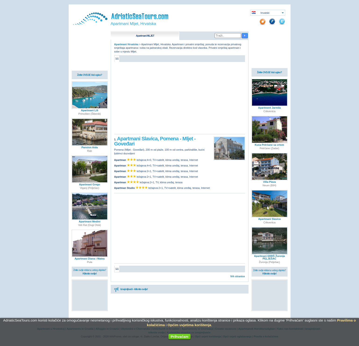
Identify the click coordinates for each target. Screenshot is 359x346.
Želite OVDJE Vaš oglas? (89, 75)
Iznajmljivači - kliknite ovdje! (131, 289)
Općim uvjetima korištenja (189, 325)
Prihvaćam (179, 337)
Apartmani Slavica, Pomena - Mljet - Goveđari (155, 141)
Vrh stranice (237, 276)
